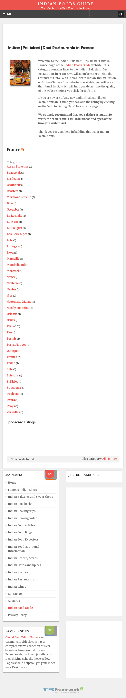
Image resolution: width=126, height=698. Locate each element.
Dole (10, 203)
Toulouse (13, 394)
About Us (14, 601)
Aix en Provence (17, 166)
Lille (10, 240)
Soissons (13, 375)
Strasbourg (14, 388)
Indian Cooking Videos (23, 518)
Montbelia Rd (16, 265)
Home (12, 482)
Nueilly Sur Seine (18, 308)
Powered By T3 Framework (63, 690)
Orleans (12, 314)
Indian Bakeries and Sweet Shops (30, 497)
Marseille (13, 259)
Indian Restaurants (21, 579)
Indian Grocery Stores (23, 558)
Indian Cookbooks (20, 504)
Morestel (13, 271)
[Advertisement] (63, 34)
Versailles (13, 412)
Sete (10, 369)
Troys (11, 406)
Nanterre (13, 283)
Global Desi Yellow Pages (22, 637)
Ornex (11, 320)
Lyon (10, 252)
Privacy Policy (17, 615)
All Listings (109, 459)
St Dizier (12, 381)
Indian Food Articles (21, 525)
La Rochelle (14, 216)
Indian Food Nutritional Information (23, 549)
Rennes (12, 357)
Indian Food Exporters (23, 539)
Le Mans (12, 222)
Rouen (11, 363)
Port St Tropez (16, 345)
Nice (9, 295)
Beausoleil (14, 172)
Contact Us (15, 594)
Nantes (11, 289)
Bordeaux (13, 179)
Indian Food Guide (20, 608)
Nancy (11, 277)
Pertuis (11, 338)
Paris (10, 326)
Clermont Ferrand (19, 197)
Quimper (13, 351)
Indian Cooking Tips (22, 511)
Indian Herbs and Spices (24, 565)
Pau (9, 332)
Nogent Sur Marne (19, 302)
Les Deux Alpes (17, 234)
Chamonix (14, 185)
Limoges (13, 246)
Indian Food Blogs (20, 532)
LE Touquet (14, 228)
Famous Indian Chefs (22, 490)
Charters (12, 191)
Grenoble (13, 209)
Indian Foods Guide (77, 65)
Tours (11, 400)
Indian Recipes (18, 572)
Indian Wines (17, 586)
